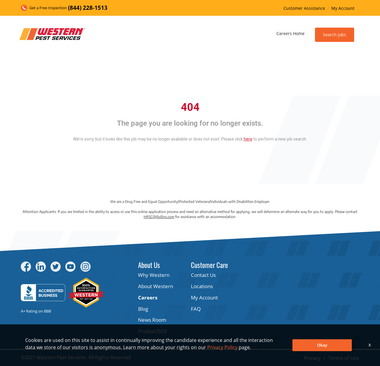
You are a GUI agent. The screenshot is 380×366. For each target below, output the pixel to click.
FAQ (196, 308)
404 (190, 107)
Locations (202, 286)
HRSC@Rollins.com (159, 216)
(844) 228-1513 (87, 8)
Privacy (312, 357)
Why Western (154, 275)
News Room (152, 319)
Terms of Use (343, 357)
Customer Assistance (304, 8)
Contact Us (203, 275)
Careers (147, 297)
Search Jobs (334, 34)
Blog (143, 308)
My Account (342, 8)
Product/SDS (152, 331)
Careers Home (290, 33)
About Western (155, 286)
